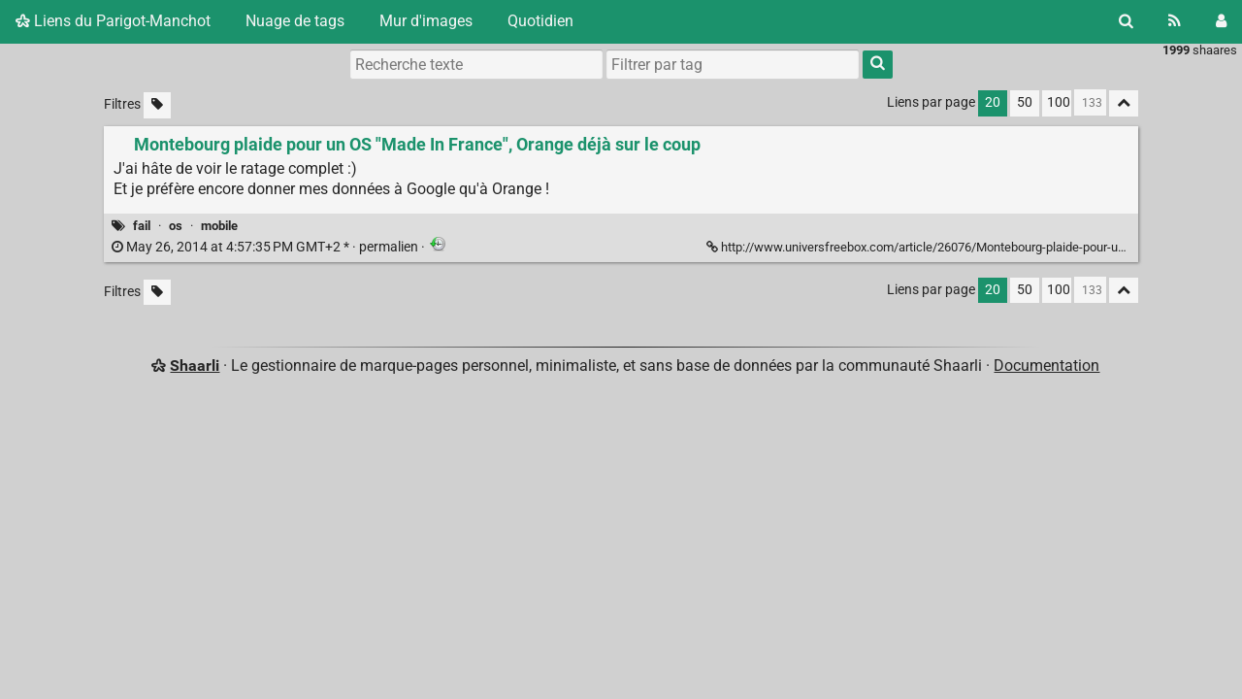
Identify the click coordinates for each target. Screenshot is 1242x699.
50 (1024, 102)
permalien (266, 247)
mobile (219, 225)
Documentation (1046, 365)
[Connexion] (1221, 21)
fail (141, 225)
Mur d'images (426, 21)
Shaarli (194, 365)
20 (992, 102)
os (175, 225)
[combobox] (732, 64)
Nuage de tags (294, 21)
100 (1058, 102)
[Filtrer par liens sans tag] (157, 105)
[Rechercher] (1126, 21)
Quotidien (540, 21)
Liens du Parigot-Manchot (113, 21)
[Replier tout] (1123, 103)
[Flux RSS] (1174, 21)
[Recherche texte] (476, 64)
